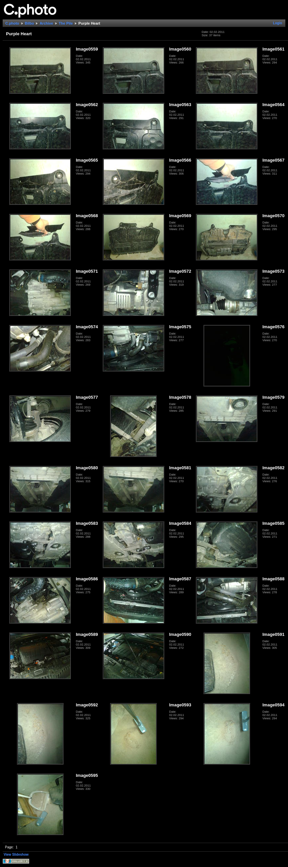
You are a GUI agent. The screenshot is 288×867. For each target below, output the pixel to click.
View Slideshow (16, 854)
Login (277, 23)
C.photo (12, 23)
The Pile (66, 23)
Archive (46, 23)
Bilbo (29, 23)
